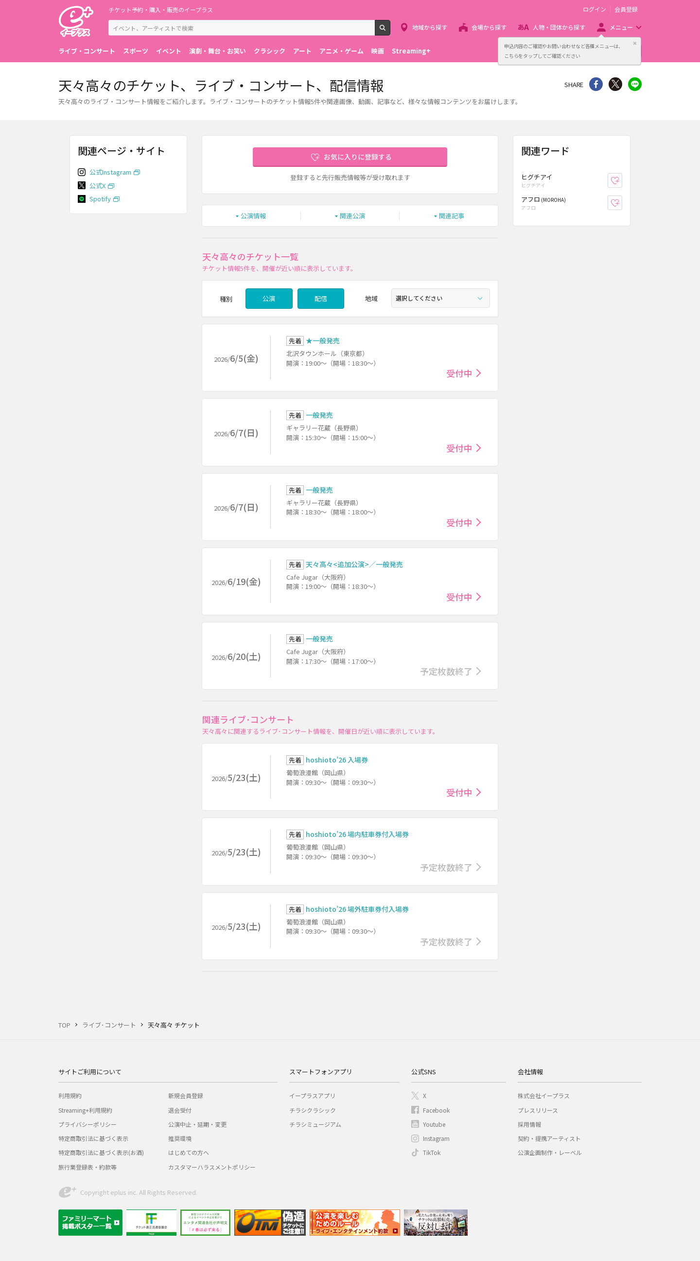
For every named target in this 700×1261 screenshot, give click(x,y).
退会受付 (180, 1110)
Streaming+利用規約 (85, 1110)
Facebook (436, 1110)
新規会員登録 (185, 1095)
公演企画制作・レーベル (550, 1152)
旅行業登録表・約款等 (87, 1167)
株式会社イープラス (544, 1095)
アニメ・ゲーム (341, 50)
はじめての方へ (188, 1152)
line (635, 84)
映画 (377, 50)
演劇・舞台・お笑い (217, 50)
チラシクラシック (312, 1110)
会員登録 (626, 9)
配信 (321, 298)
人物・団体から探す (559, 27)
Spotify (100, 198)
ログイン (594, 9)
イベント (168, 50)
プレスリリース (538, 1110)
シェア (596, 84)
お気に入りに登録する (358, 156)
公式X (97, 185)
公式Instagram (110, 172)
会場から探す (489, 27)
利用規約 (70, 1095)
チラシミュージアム (315, 1124)
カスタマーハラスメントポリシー (212, 1167)
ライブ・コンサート (86, 50)
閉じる (635, 43)
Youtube (434, 1124)
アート (302, 50)
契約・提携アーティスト (549, 1138)
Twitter (615, 84)
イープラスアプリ (312, 1095)
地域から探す (429, 27)
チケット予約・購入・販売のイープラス (160, 9)
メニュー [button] (621, 27)
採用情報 (529, 1124)
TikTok (431, 1152)
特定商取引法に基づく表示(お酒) (101, 1152)
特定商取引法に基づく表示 (93, 1138)
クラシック (269, 50)
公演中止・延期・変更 (197, 1124)
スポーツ (135, 50)
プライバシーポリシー (87, 1124)
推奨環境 (180, 1138)
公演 (268, 298)
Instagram (436, 1138)
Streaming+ (411, 50)
